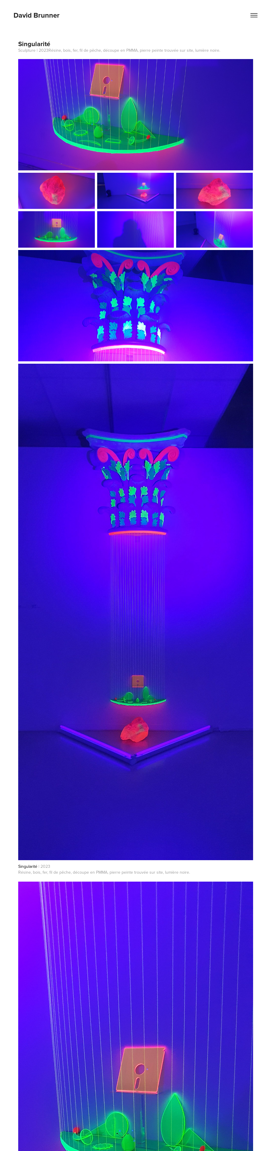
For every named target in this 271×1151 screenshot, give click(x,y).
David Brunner (37, 15)
